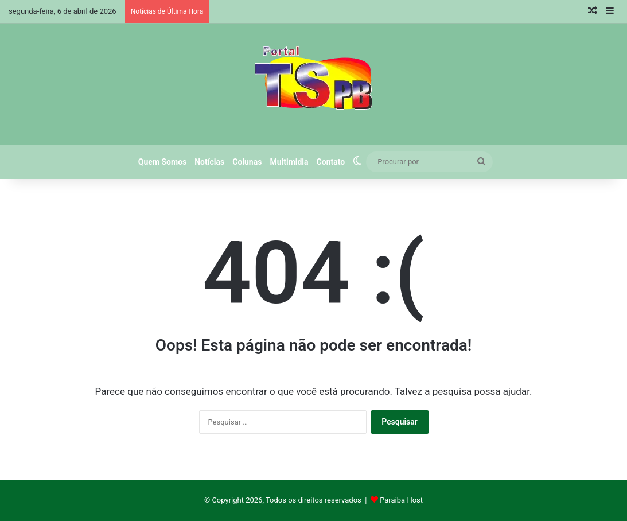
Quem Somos (162, 161)
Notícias (209, 161)
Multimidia (289, 161)
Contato (331, 161)
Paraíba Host (401, 500)
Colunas (247, 161)
